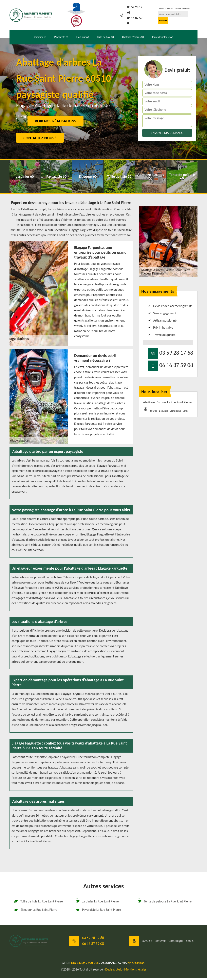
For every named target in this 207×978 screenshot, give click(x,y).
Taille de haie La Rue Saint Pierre (38, 901)
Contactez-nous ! (39, 138)
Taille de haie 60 (105, 37)
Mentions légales (135, 969)
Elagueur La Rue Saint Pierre (35, 909)
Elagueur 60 (82, 37)
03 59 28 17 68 (135, 9)
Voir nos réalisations (55, 121)
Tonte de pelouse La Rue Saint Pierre (164, 901)
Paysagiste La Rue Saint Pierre (98, 909)
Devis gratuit (113, 969)
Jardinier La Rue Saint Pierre (97, 901)
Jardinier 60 (40, 37)
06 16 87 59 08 (135, 20)
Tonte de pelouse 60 (162, 37)
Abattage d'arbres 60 (133, 37)
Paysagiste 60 (61, 37)
